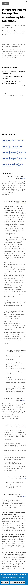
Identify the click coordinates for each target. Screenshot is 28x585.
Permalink (23, 178)
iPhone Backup (7, 95)
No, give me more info (18, 582)
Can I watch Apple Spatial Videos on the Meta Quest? (13, 82)
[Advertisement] (14, 115)
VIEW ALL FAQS (22, 85)
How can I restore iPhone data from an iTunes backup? (14, 153)
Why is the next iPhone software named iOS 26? (13, 72)
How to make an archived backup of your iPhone (12, 147)
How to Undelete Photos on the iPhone (13, 141)
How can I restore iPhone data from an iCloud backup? (14, 159)
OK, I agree (4, 582)
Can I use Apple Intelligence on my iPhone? (13, 77)
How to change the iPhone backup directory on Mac (12, 165)
